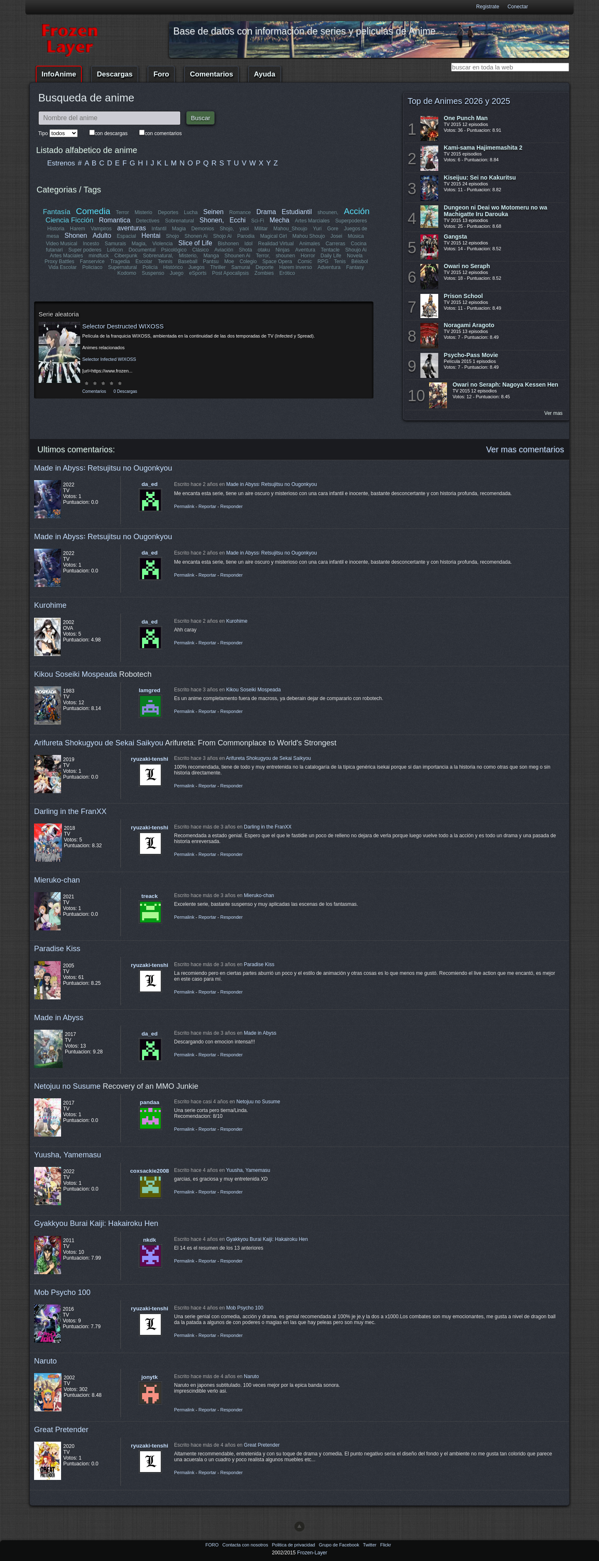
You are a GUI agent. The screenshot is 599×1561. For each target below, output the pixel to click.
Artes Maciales (66, 256)
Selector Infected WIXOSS (109, 359)
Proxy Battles (60, 261)
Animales (309, 244)
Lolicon (115, 250)
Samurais (115, 244)
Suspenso (153, 273)
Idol (249, 244)
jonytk (149, 1377)
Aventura (305, 250)
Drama (266, 211)
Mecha (279, 220)
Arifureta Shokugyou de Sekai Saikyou (98, 742)
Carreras (335, 244)
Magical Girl (273, 236)
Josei (336, 236)
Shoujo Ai (355, 250)
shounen (285, 256)
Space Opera (277, 261)
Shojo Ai (222, 236)
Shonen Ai (195, 236)
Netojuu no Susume (67, 1086)
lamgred (149, 690)
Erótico (287, 273)
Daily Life (331, 256)
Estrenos (61, 163)
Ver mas (553, 413)
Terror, (263, 256)
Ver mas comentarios (525, 449)
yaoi (244, 229)
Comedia (93, 211)
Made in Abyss (58, 1017)
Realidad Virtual (276, 244)
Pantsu (210, 261)
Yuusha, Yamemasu (67, 1154)
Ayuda (264, 74)
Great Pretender (61, 1429)
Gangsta (455, 236)
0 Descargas (125, 391)
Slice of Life (196, 243)
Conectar (518, 7)
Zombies (264, 273)
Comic (304, 261)
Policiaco (92, 267)
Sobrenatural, (158, 256)
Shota (245, 250)
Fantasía (57, 212)
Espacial (126, 236)
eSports (197, 273)
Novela (355, 256)
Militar (261, 229)
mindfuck (98, 256)
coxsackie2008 (149, 1171)
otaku (264, 250)
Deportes (168, 212)
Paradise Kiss (57, 948)
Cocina (358, 244)
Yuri (317, 229)
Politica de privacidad (294, 1544)
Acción (356, 211)
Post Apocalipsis (230, 273)
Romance (240, 212)
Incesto (91, 244)
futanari (54, 250)
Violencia (162, 244)
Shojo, (227, 229)
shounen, (328, 212)
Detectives (148, 221)
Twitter (370, 1544)
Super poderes (85, 250)
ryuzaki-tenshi (149, 759)
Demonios (202, 229)
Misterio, (188, 256)
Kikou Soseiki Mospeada (75, 674)
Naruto (45, 1360)
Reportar (207, 506)
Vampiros (101, 229)
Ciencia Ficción (69, 220)
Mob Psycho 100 (62, 1292)
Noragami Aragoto (469, 325)
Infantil (159, 229)
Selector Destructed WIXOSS (123, 326)
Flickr (385, 1544)
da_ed (150, 484)
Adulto (102, 235)
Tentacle (330, 250)
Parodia (246, 236)
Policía (150, 267)
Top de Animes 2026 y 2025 (459, 101)
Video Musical (61, 244)
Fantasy (355, 267)
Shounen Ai (237, 256)
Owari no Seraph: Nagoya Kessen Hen (505, 384)
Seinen (213, 211)
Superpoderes (351, 221)
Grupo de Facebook (339, 1544)
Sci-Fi (257, 221)
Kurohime (50, 605)
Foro (161, 74)
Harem (77, 229)
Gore (332, 229)
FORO (212, 1544)
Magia (179, 229)
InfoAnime (59, 74)
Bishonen (228, 244)
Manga (211, 256)
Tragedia (120, 261)
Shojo (172, 236)
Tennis (165, 261)
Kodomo (127, 273)
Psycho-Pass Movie (471, 355)
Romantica (115, 220)
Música (356, 236)
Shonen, (212, 220)
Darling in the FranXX (70, 811)
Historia (55, 229)
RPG (322, 261)
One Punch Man (466, 118)
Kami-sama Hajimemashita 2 (483, 147)
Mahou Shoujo (308, 236)
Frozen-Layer (312, 1553)
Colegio (248, 261)
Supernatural (122, 267)
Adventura (328, 267)
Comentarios (211, 74)
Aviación (223, 250)
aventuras (131, 228)
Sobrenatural (179, 221)
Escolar (143, 261)
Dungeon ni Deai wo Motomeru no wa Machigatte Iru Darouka (495, 210)
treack (149, 896)
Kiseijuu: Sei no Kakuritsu (480, 177)
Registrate (487, 7)
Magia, (139, 244)
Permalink (184, 506)
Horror (308, 256)
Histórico (173, 267)
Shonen (75, 235)
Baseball (187, 261)
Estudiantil (297, 211)
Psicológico (174, 250)
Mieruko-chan (57, 879)
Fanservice (92, 261)
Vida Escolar (63, 267)
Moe (229, 261)
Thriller (218, 267)
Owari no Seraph (467, 266)
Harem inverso (295, 267)
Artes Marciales (312, 221)
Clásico (200, 250)
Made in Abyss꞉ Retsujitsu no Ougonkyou (103, 468)
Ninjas (282, 250)
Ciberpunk (125, 256)
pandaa (150, 1102)
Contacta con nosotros (245, 1544)
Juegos (197, 267)
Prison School (463, 296)
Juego (177, 273)
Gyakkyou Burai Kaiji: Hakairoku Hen (96, 1223)
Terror (122, 212)
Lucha (191, 212)
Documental (142, 250)
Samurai (240, 267)
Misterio (143, 212)
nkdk (149, 1240)
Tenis (340, 261)
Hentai (150, 235)
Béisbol (359, 261)
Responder (231, 506)
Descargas (115, 74)
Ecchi (238, 220)
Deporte (265, 267)
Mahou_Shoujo (290, 229)
